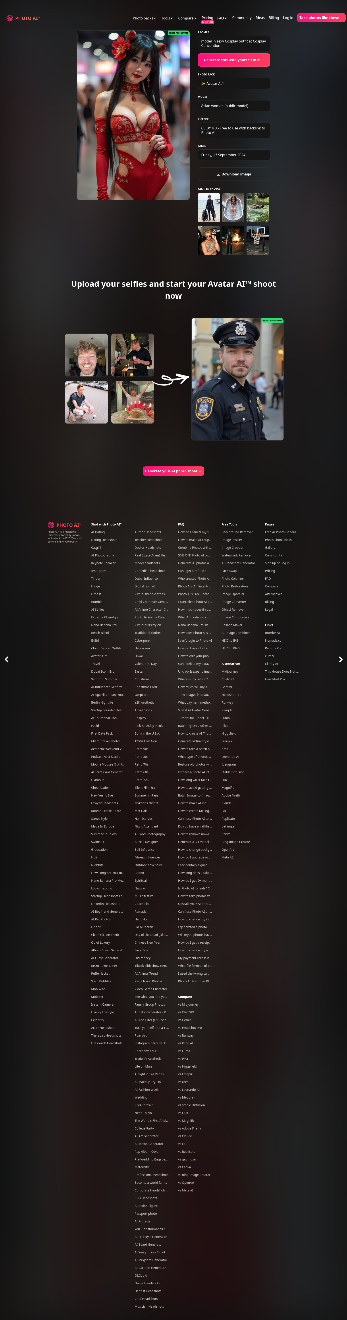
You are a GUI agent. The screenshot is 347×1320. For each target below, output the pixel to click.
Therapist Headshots (106, 1035)
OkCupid (141, 1275)
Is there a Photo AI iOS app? (198, 772)
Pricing (207, 17)
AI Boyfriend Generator (108, 911)
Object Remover (233, 609)
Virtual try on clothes (150, 594)
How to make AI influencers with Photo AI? (209, 803)
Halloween (142, 648)
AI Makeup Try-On (148, 1082)
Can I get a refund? (192, 571)
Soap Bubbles (101, 981)
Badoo (139, 873)
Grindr (96, 927)
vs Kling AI (185, 1043)
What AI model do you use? (198, 617)
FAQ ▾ (222, 18)
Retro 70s (141, 764)
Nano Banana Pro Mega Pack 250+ (116, 880)
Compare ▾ (187, 18)
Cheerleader (100, 787)
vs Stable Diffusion (191, 1105)
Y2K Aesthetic (144, 702)
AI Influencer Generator (108, 687)
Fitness (96, 594)
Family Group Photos (150, 1004)
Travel (95, 664)
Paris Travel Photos (148, 981)
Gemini (227, 687)
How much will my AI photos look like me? (208, 687)
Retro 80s (141, 756)
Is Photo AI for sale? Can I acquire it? (204, 888)
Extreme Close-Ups (105, 617)
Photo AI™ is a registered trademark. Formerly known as (64, 535)
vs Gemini (185, 1020)
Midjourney (230, 671)
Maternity (142, 1167)
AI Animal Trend (146, 973)
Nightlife (97, 865)
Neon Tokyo (143, 1113)
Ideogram (229, 764)
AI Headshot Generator (238, 563)
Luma (226, 718)
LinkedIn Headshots (105, 904)
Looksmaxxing (101, 888)
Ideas (260, 17)
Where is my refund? (193, 679)
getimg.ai (228, 826)
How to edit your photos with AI (201, 656)
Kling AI (227, 710)
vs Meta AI (185, 1190)
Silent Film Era (145, 787)
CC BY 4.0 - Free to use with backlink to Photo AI (233, 130)
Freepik (227, 741)
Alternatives (231, 664)
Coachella (142, 904)
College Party (144, 1128)
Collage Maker (232, 625)
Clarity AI (271, 664)
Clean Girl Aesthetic (105, 935)
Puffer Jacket (100, 973)
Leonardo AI (230, 756)
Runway (227, 702)
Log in (288, 17)
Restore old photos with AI (197, 764)
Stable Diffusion (233, 772)
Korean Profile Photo (106, 811)
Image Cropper (233, 547)
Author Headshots (148, 532)
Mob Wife (98, 989)
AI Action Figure (146, 1206)
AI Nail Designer (146, 842)
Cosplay (140, 718)
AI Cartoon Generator (150, 1268)
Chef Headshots (146, 1299)
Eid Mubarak (144, 927)
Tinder (95, 578)
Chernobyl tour (145, 1051)
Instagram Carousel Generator (157, 1043)
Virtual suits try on (148, 625)
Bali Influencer (145, 849)
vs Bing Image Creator (194, 1175)
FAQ (181, 524)
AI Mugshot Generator (151, 1260)
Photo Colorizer (233, 578)
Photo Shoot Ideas (278, 540)
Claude (226, 803)
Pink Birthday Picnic (149, 725)
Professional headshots (151, 1175)
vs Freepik (185, 1074)
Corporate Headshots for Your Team (161, 1190)
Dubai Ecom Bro (102, 671)
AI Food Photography (150, 834)
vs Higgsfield (187, 1066)
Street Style (99, 818)
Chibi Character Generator (154, 602)
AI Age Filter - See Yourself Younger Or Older (123, 695)
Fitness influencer (147, 857)
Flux (224, 780)
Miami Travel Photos (106, 741)
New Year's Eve (102, 795)
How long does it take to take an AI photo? (209, 873)
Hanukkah (142, 919)
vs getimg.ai (187, 1159)
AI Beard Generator (149, 1244)
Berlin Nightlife (102, 702)
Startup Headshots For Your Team (115, 896)
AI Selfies (97, 609)
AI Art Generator (146, 1136)
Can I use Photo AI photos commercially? (207, 911)
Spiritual (141, 880)
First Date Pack (102, 733)
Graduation (99, 849)
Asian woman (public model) (224, 105)
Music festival (144, 896)
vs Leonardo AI (189, 1089)
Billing (274, 17)
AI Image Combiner (236, 633)
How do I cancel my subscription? (202, 532)
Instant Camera (102, 1004)
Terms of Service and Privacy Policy (64, 540)
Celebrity (97, 1020)
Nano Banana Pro (104, 625)
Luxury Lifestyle (102, 1012)
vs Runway (185, 1035)
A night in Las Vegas (149, 1074)
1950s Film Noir (146, 741)
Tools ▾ (167, 18)
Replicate (228, 818)
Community (242, 17)
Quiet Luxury (100, 942)
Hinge (95, 586)
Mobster (97, 997)
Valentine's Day (146, 664)
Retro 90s (141, 749)
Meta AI (227, 857)
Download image (234, 174)
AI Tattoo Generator (149, 1144)
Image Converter (234, 602)
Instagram (98, 571)
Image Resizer (232, 540)
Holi (94, 857)
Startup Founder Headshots (111, 710)
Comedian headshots (150, 571)
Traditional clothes (148, 633)
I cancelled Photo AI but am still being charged (212, 602)
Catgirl (96, 547)
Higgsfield (229, 733)
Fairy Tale (141, 950)
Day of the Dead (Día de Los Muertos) (162, 935)
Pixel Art (141, 1035)
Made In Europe (102, 826)
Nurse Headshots (147, 1283)
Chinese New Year (148, 942)
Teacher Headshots (148, 540)
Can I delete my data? (193, 664)
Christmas (142, 679)
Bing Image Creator (236, 842)
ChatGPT (228, 679)
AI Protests (142, 1221)
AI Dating (98, 532)
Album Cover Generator (108, 950)
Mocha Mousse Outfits (107, 764)
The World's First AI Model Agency (159, 1120)
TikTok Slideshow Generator (155, 966)
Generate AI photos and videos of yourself (208, 563)
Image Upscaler (233, 594)
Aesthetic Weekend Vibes (109, 749)
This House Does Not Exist (284, 671)
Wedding (141, 1097)
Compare (185, 997)
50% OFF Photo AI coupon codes (201, 555)
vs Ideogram (187, 1097)
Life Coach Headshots (107, 1043)
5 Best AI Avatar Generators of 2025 (204, 710)
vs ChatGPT (186, 1012)
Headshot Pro (231, 695)
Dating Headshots (104, 540)
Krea (225, 749)
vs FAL (182, 1144)
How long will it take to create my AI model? (210, 780)
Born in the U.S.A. (147, 733)
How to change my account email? (203, 950)
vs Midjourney (188, 1004)
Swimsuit (97, 842)
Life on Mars (143, 1066)
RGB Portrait (143, 1105)
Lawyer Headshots (104, 803)
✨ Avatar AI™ (212, 83)
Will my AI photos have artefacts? (202, 935)
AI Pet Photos (101, 919)
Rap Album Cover (147, 1151)
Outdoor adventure (149, 865)
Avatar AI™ (99, 656)
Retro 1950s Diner (104, 966)
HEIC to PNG (231, 648)
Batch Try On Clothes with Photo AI (203, 725)
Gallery (270, 547)
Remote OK (273, 648)
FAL (224, 811)
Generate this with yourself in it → (234, 60)
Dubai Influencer (147, 578)
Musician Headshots (149, 1306)
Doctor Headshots (148, 547)
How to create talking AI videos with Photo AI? (211, 811)
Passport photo (146, 1213)
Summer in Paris (146, 795)
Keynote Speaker (103, 563)
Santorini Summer (104, 679)
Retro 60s (141, 772)
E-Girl (95, 640)
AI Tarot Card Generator (108, 772)
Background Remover (237, 532)
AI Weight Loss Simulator (153, 1252)
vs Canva (184, 1167)
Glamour (97, 780)
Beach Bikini (100, 633)
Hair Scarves (143, 818)
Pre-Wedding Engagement (154, 1159)
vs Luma (184, 1051)
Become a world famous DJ (154, 1182)
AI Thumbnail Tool (104, 718)
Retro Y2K (142, 780)
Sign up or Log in (277, 563)
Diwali (139, 656)
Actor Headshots (103, 1028)
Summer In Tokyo (104, 834)
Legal (269, 609)
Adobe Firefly (231, 795)
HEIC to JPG (230, 640)
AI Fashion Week (146, 1089)
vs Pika (183, 1058)
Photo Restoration (235, 586)
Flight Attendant (146, 826)
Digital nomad (145, 586)
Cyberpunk (142, 640)
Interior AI (272, 633)
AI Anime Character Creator (154, 609)
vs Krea (183, 1082)
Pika (224, 725)
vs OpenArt (186, 1182)
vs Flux (183, 1113)
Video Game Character (151, 989)
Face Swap (229, 571)
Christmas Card (146, 687)
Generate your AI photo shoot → (173, 471)
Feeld (95, 725)
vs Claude (185, 1136)
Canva (226, 834)
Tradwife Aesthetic (148, 1058)
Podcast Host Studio (105, 756)
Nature (140, 888)
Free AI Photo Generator (283, 532)
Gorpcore (141, 695)
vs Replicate (186, 1151)
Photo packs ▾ (144, 18)
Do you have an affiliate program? (202, 826)
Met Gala (141, 811)
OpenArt (228, 849)
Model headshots (147, 563)
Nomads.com (274, 640)
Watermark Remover (237, 555)
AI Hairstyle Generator (151, 1237)
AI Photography (102, 555)
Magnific (228, 787)
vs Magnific (186, 1120)
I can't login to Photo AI (195, 640)
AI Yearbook (143, 710)
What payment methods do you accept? (207, 702)
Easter (139, 671)
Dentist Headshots (148, 1291)
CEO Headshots (146, 1198)
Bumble (96, 602)
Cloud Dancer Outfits (106, 648)
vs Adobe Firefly (189, 1128)
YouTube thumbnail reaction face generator (166, 1229)
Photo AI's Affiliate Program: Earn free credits (211, 586)
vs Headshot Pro (190, 1028)
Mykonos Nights (146, 803)
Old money (142, 958)
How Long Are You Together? (112, 873)
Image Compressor (235, 617)
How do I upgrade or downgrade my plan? (208, 857)
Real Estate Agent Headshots (155, 555)
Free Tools (229, 524)
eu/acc (270, 656)
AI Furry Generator (104, 958)
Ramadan (141, 911)
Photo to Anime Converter (153, 617)
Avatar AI (56, 538)
